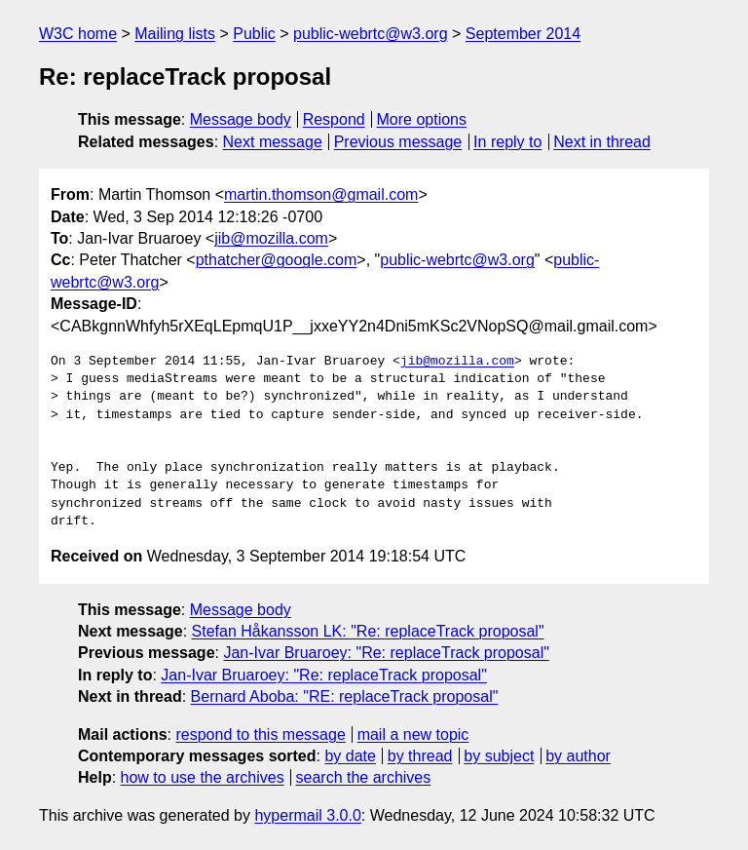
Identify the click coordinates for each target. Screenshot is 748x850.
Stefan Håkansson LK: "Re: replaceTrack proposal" (368, 631)
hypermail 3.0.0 (307, 815)
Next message (272, 142)
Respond (334, 119)
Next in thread (602, 142)
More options (422, 119)
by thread (420, 756)
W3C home (78, 33)
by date (349, 756)
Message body (240, 119)
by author (578, 756)
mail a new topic (413, 734)
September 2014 (523, 33)
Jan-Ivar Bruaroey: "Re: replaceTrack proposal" (385, 652)
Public (254, 33)
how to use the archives (202, 777)
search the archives (363, 777)
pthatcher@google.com (276, 259)
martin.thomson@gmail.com (321, 194)
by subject (499, 756)
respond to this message (260, 734)
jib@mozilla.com (271, 238)
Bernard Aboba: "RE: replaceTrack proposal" (345, 696)
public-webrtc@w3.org (370, 33)
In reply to (507, 142)
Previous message (398, 142)
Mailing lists (174, 33)
